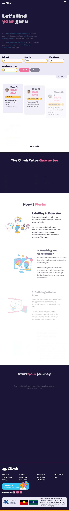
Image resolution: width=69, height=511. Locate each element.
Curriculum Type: (9, 66)
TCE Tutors (41, 480)
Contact (22, 475)
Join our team (7, 477)
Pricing (4, 480)
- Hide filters (61, 77)
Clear (35, 70)
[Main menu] (65, 2)
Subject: (5, 57)
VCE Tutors (23, 480)
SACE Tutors (58, 475)
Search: (28, 57)
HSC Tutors (41, 475)
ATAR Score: (54, 57)
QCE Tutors (41, 477)
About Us (5, 475)
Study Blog (23, 477)
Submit (24, 70)
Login (56, 477)
